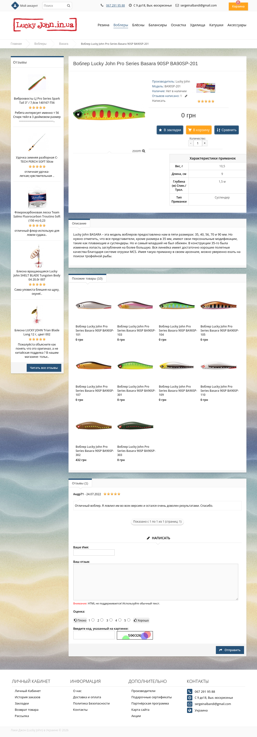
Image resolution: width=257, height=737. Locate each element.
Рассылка (22, 716)
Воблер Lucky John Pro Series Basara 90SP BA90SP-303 (136, 451)
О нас (77, 691)
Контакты (80, 709)
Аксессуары (236, 25)
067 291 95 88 (115, 5)
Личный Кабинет (28, 691)
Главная (16, 43)
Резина (103, 25)
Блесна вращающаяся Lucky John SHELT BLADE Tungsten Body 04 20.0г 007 (36, 275)
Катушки (216, 25)
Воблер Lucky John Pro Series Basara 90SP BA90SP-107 (95, 391)
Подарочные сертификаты (152, 697)
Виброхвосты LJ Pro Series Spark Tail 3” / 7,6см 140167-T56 (37, 100)
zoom (138, 150)
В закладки (172, 130)
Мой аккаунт (29, 6)
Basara (63, 43)
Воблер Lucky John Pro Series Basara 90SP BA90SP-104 (178, 330)
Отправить (229, 650)
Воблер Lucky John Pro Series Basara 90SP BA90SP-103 (136, 330)
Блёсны (138, 25)
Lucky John (183, 81)
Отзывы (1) (80, 483)
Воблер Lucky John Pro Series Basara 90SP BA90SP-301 (136, 391)
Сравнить (228, 130)
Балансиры (158, 25)
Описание (79, 223)
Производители (144, 691)
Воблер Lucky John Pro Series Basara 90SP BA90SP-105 (220, 330)
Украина (201, 710)
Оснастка (178, 25)
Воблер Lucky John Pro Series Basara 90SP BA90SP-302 (95, 451)
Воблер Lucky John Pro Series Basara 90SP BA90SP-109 (178, 391)
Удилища (197, 25)
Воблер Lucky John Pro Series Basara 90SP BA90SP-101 (95, 330)
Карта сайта (141, 709)
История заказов (27, 697)
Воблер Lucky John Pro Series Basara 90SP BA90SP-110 (220, 391)
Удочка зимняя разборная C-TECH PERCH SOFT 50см (37, 159)
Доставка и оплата (87, 697)
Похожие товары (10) (87, 278)
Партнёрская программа (150, 703)
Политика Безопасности (91, 703)
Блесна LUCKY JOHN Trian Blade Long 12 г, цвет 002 (36, 332)
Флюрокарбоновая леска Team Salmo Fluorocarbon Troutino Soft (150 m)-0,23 (37, 216)
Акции (136, 716)
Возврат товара (26, 709)
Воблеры (120, 25)
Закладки (22, 703)
